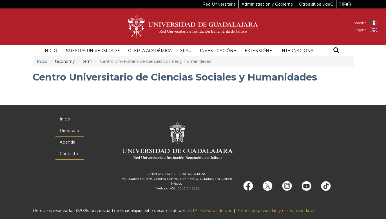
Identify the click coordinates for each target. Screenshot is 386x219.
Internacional (298, 50)
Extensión (258, 50)
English (360, 30)
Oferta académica (150, 50)
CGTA (191, 210)
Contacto (69, 153)
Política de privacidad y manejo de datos (275, 210)
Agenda (67, 142)
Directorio (69, 130)
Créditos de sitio (217, 210)
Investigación (218, 50)
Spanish (360, 23)
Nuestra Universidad (93, 50)
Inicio (50, 50)
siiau (185, 50)
